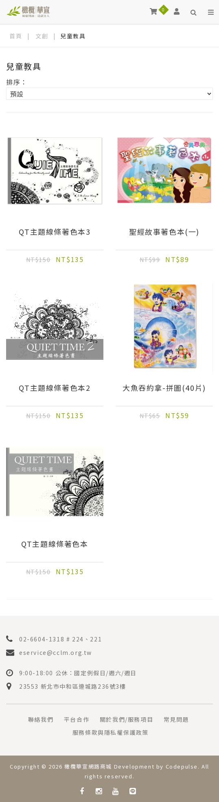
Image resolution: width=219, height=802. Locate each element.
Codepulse (182, 766)
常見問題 (176, 719)
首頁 (15, 36)
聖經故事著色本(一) (164, 232)
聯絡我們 (40, 719)
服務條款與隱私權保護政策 (110, 732)
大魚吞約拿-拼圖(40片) (164, 388)
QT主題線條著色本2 (54, 388)
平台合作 (76, 719)
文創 (41, 36)
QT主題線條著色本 (54, 544)
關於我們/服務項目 (126, 719)
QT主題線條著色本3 (54, 232)
